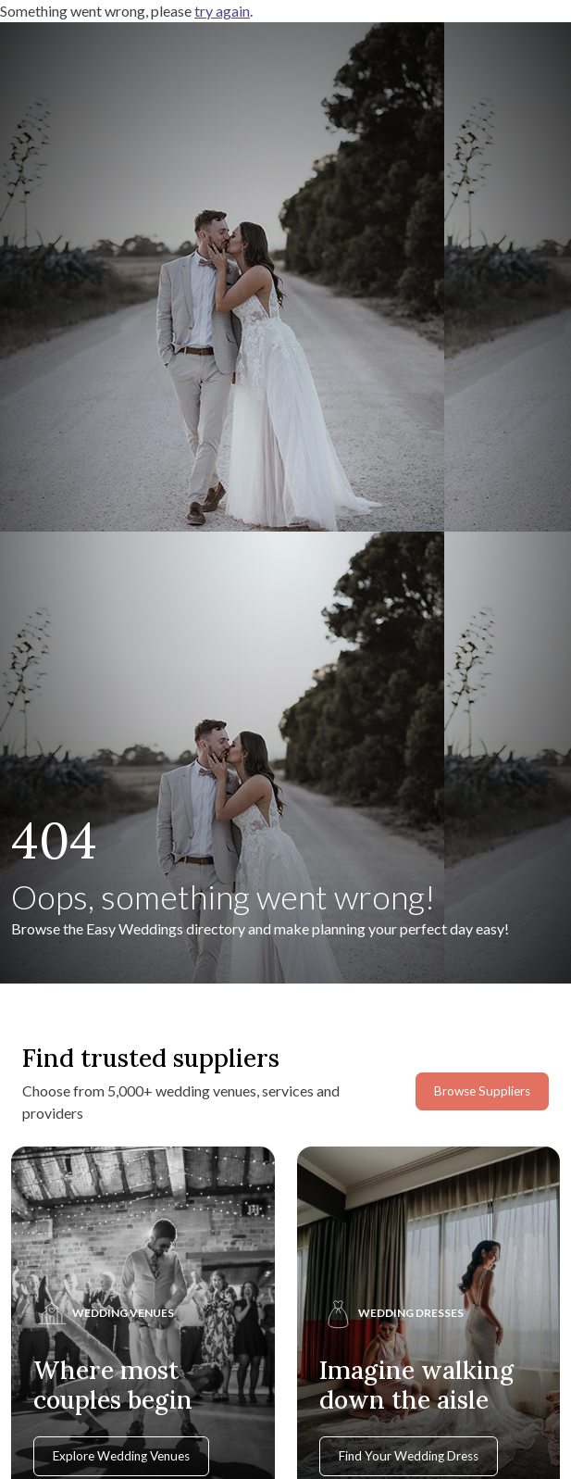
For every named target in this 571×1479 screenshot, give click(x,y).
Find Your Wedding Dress (408, 1455)
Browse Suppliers (482, 1091)
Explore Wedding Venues (121, 1455)
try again (222, 10)
